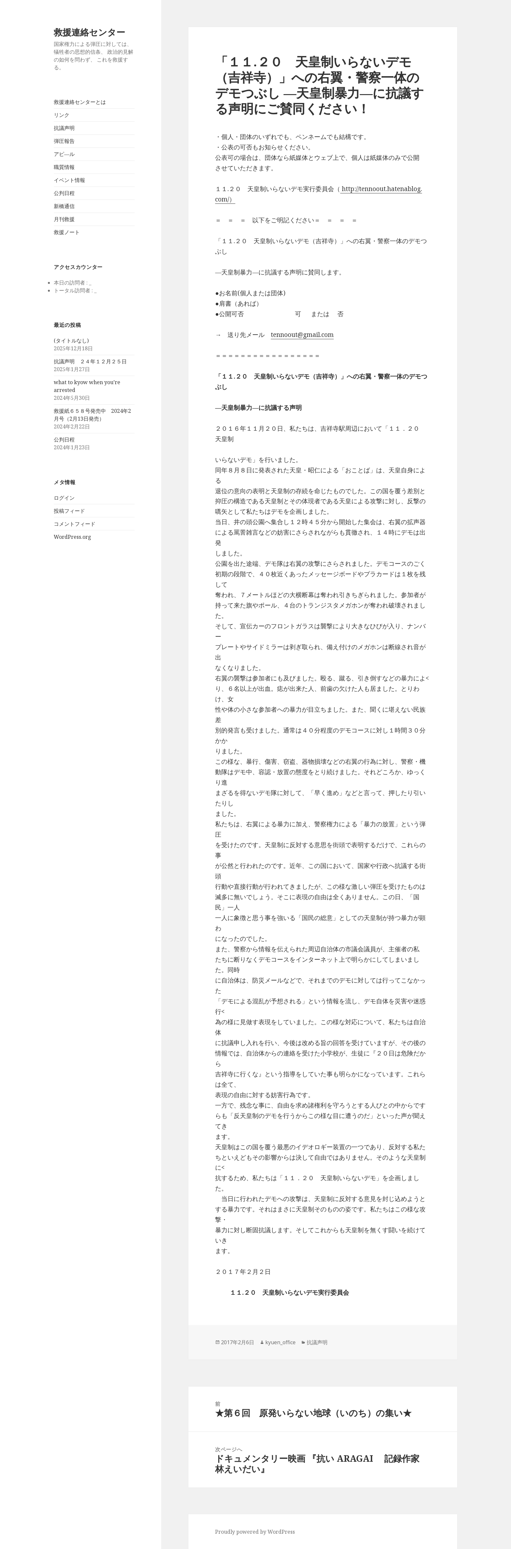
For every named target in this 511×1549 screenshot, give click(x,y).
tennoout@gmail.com (302, 334)
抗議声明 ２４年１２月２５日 (90, 361)
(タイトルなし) (71, 340)
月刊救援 (64, 219)
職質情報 (64, 167)
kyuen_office (280, 1342)
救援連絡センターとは (80, 101)
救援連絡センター (89, 32)
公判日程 (64, 193)
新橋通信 (64, 206)
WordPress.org (72, 536)
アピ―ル (64, 154)
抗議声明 (64, 128)
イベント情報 (69, 180)
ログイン (64, 497)
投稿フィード (69, 510)
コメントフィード (74, 523)
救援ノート (67, 232)
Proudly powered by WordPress (255, 1531)
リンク (61, 115)
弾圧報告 (64, 141)
